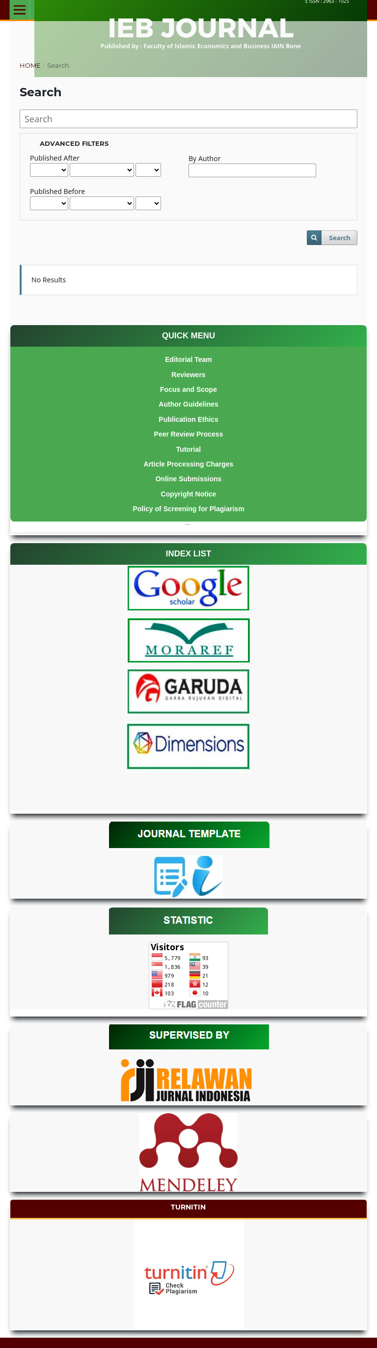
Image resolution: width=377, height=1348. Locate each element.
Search (339, 237)
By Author (204, 158)
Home (30, 65)
